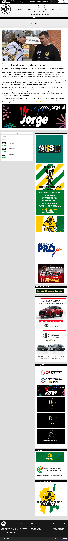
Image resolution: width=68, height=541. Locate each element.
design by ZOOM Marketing (58, 539)
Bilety (32, 523)
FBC (65, 523)
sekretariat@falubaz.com (9, 532)
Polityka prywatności (5, 534)
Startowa (10, 523)
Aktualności (34, 23)
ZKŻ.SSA (54, 523)
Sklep (42, 523)
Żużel (21, 523)
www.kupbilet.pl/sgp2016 (36, 102)
